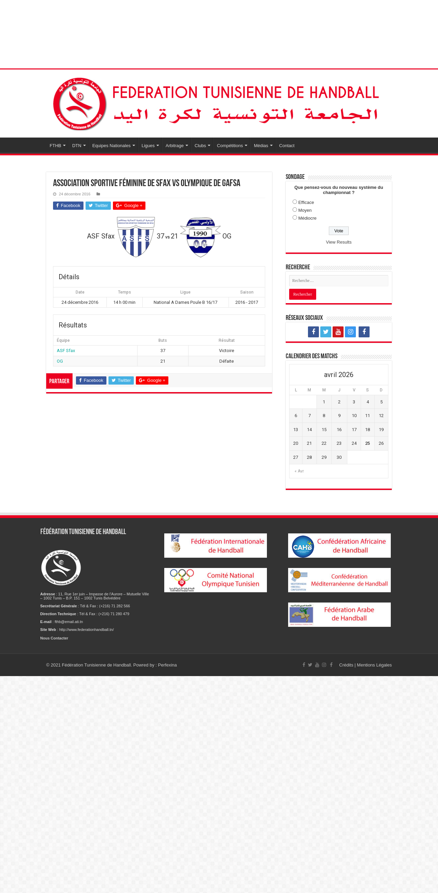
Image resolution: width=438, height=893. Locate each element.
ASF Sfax (66, 350)
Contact (287, 145)
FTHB (55, 145)
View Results (339, 242)
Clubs (200, 145)
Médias (261, 145)
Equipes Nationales (111, 145)
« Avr (299, 471)
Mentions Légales (374, 665)
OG (60, 361)
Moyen (305, 210)
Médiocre (307, 218)
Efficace (306, 202)
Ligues (148, 145)
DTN (76, 145)
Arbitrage (175, 145)
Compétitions (230, 145)
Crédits (347, 665)
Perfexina (167, 665)
